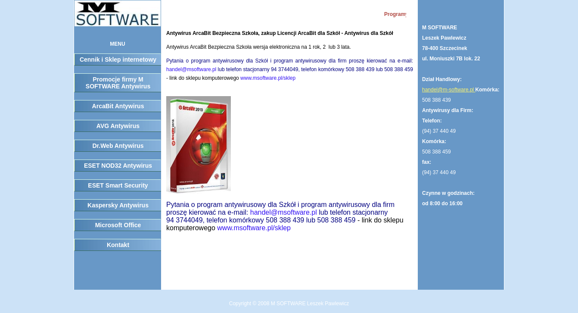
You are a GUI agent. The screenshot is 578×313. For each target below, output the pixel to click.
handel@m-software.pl (448, 90)
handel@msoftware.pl (191, 69)
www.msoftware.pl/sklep (267, 78)
